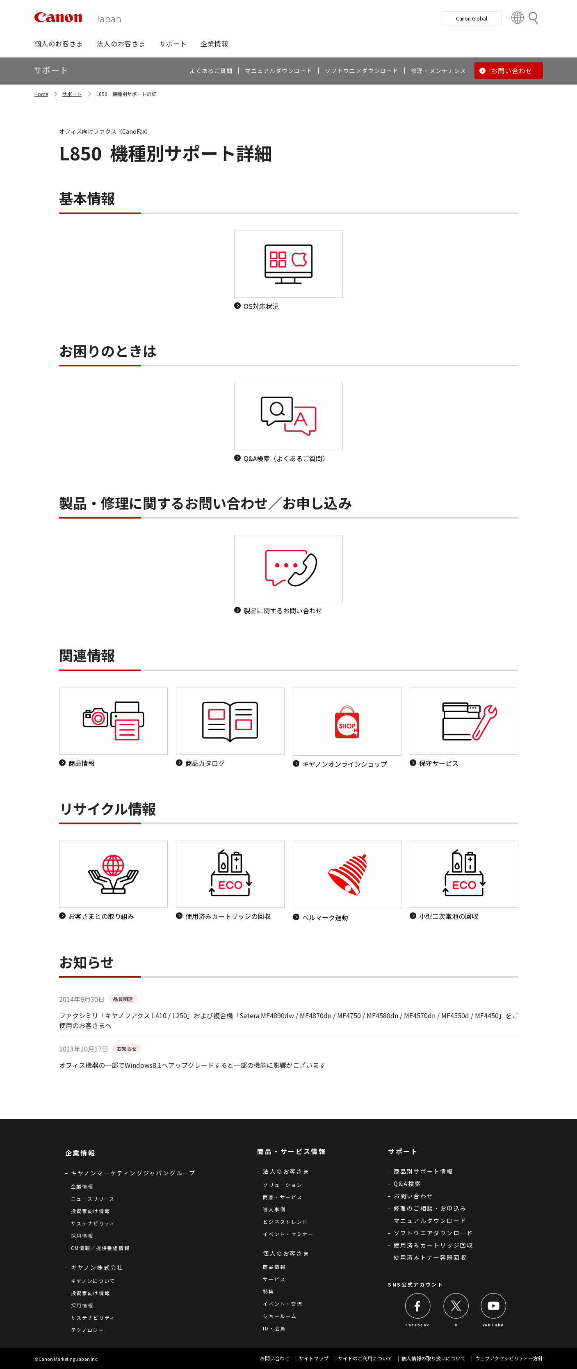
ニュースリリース (93, 1198)
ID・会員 (274, 1328)
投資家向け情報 (90, 1210)
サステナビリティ (93, 1223)
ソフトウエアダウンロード (433, 1233)
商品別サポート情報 (424, 1171)
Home (41, 93)
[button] (58, 43)
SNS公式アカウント (416, 1284)
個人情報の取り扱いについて (433, 1358)
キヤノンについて (93, 1280)
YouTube (493, 1325)
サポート (72, 93)
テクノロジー (87, 1329)
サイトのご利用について (365, 1358)
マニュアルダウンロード (430, 1220)
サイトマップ (313, 1358)
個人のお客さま (286, 1253)
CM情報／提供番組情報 (100, 1247)
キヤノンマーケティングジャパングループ (133, 1173)
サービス (274, 1278)
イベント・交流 (282, 1303)
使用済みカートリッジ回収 (433, 1245)
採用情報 (82, 1235)
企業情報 (82, 1186)
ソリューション (282, 1184)
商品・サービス (282, 1196)
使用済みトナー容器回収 (430, 1257)
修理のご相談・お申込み (430, 1208)
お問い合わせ (413, 1196)
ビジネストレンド (285, 1221)
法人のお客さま (286, 1171)
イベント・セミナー (288, 1233)
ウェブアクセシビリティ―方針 (509, 1358)
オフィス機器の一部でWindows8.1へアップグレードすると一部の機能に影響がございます (192, 1065)
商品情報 (274, 1266)
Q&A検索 (408, 1183)
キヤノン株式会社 (97, 1267)
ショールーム (279, 1315)
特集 (268, 1291)
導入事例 (274, 1209)
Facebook (418, 1325)
